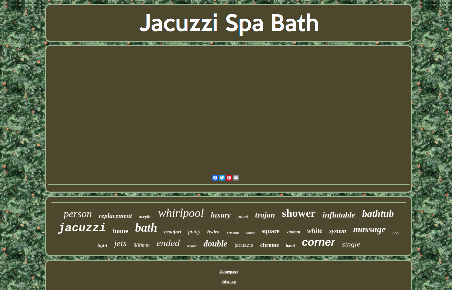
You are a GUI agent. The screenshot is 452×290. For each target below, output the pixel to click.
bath (146, 227)
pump (194, 231)
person (78, 213)
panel (243, 216)
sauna (250, 233)
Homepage (228, 271)
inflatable (339, 214)
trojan (265, 215)
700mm (293, 231)
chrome (269, 245)
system (337, 231)
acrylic (145, 216)
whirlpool (181, 212)
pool (396, 233)
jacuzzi (82, 228)
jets (120, 243)
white (314, 230)
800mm (142, 245)
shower (299, 213)
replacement (115, 215)
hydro (213, 231)
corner (318, 242)
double (215, 243)
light (102, 245)
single (351, 244)
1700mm (233, 233)
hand (290, 245)
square (271, 231)
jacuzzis (243, 245)
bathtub (378, 213)
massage (369, 229)
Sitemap (229, 281)
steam (192, 245)
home (120, 230)
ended (168, 243)
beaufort (172, 231)
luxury (220, 215)
